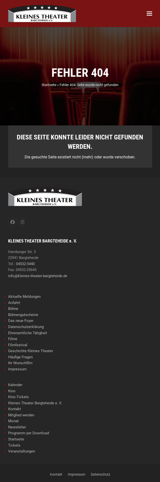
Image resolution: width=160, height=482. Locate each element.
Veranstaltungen (21, 451)
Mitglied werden (21, 415)
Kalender (15, 385)
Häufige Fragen (20, 357)
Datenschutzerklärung (26, 327)
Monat (13, 421)
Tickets (14, 445)
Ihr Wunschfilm (20, 363)
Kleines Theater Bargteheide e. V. (35, 403)
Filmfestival (17, 345)
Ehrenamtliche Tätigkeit (27, 333)
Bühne (13, 308)
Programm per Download (28, 433)
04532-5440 (25, 264)
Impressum (17, 369)
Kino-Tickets (18, 397)
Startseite (49, 85)
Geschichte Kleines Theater (30, 351)
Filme (12, 339)
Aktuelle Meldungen (24, 296)
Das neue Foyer (20, 320)
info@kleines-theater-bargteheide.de (37, 276)
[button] (149, 14)
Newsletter (17, 427)
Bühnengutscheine (23, 315)
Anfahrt (14, 303)
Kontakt (14, 409)
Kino (12, 391)
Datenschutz (100, 474)
